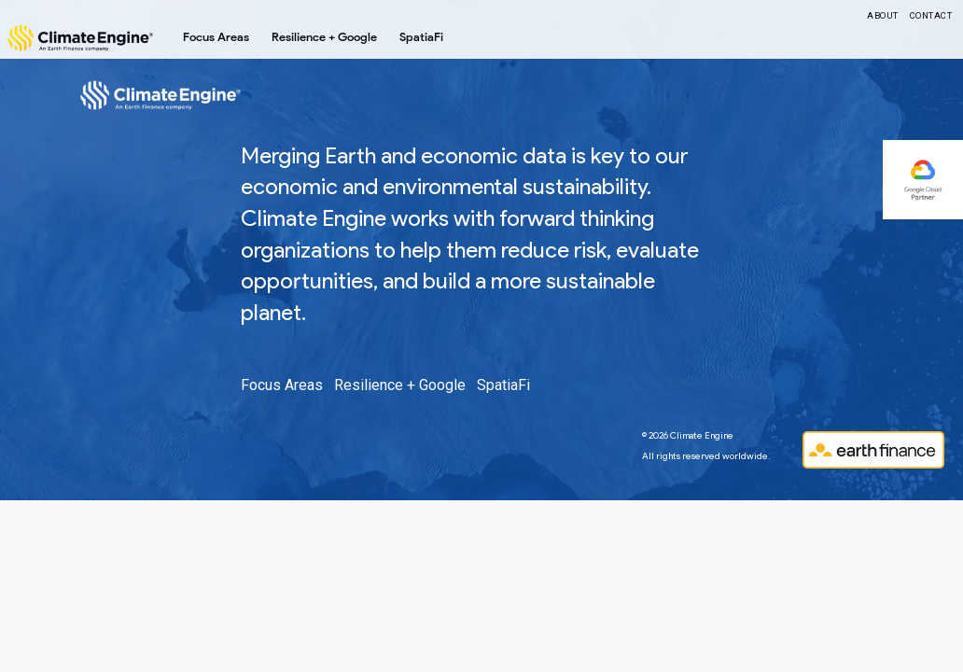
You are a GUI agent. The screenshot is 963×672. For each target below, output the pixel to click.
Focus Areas (216, 37)
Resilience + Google (324, 37)
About (882, 15)
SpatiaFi (421, 37)
